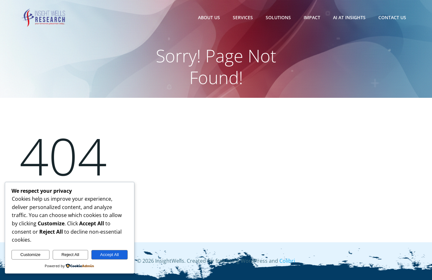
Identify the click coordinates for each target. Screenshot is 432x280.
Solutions (278, 17)
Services (243, 17)
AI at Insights (349, 17)
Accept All (109, 254)
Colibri (287, 261)
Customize (30, 254)
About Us (209, 17)
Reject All (70, 254)
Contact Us (392, 17)
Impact (312, 17)
